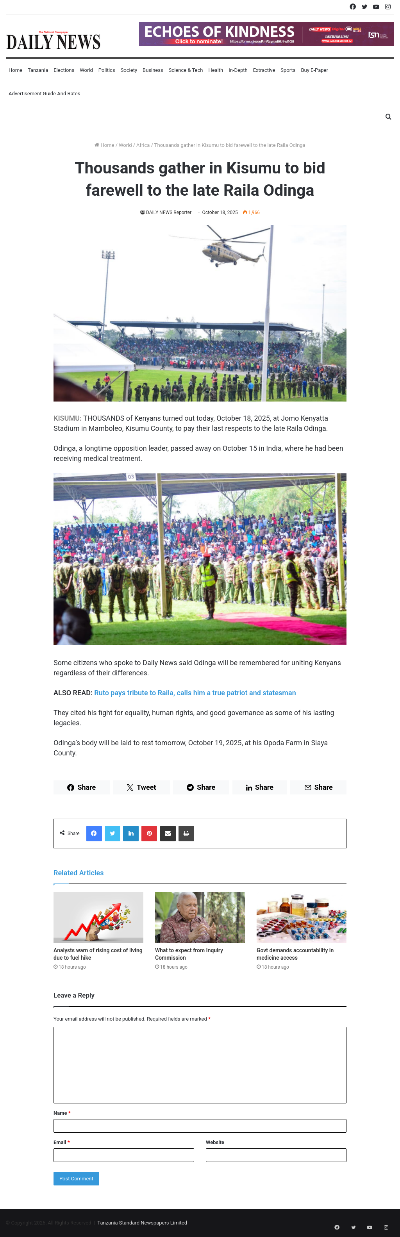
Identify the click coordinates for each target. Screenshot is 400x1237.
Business (153, 70)
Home (15, 70)
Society (129, 70)
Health (215, 70)
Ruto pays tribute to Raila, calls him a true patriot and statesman (195, 693)
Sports (287, 70)
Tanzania (38, 70)
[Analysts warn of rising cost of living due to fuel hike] (98, 917)
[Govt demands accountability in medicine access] (301, 917)
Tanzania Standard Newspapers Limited (142, 1223)
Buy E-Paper (314, 70)
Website (215, 1142)
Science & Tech (186, 70)
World (86, 70)
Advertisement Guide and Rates (44, 93)
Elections (64, 70)
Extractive (264, 70)
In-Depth (238, 70)
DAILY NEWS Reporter (169, 212)
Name (62, 1113)
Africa (143, 145)
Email (62, 1142)
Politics (106, 70)
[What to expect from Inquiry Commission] (200, 917)
